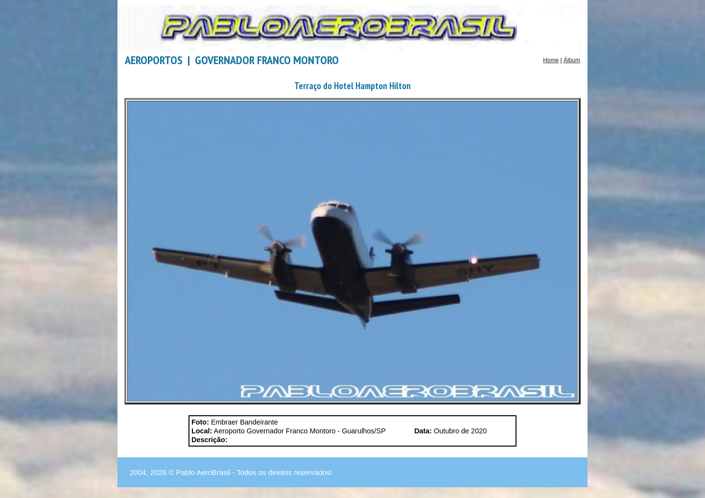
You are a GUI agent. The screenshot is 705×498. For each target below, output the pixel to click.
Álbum (572, 60)
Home (551, 60)
